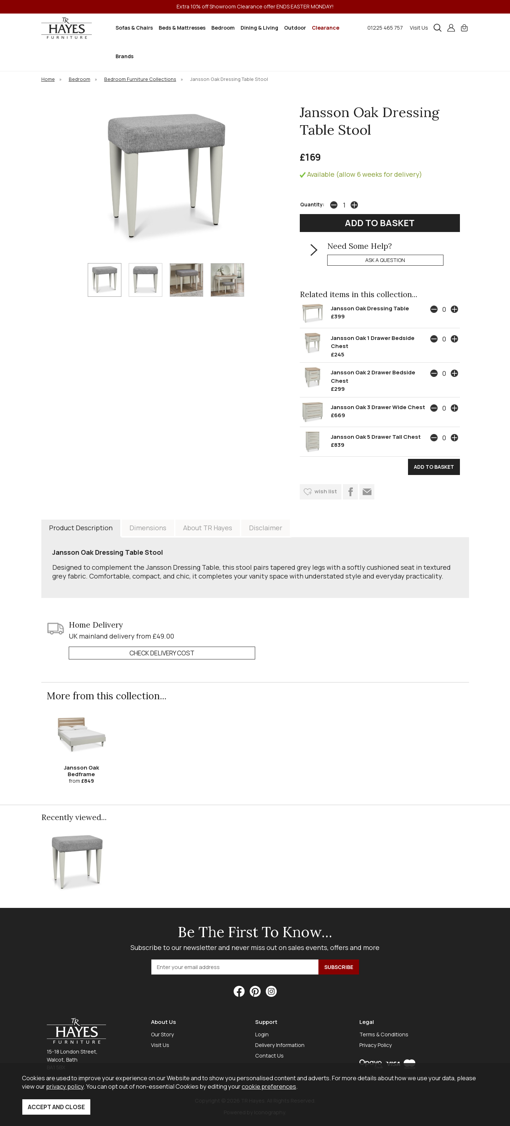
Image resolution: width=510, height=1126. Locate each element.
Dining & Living (259, 27)
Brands (124, 56)
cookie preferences (269, 1086)
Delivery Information (280, 1044)
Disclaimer (265, 527)
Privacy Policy (375, 1044)
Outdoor (295, 27)
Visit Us (419, 27)
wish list (325, 491)
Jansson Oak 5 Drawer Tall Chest (376, 437)
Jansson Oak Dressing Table (370, 308)
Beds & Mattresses (182, 27)
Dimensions (147, 527)
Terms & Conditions (383, 1034)
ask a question (385, 260)
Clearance (325, 27)
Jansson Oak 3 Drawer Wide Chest (378, 407)
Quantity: (312, 204)
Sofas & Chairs (134, 27)
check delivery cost (161, 653)
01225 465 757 (385, 27)
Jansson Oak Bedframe (81, 771)
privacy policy (65, 1086)
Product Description (81, 527)
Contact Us (269, 1055)
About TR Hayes (207, 527)
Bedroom (223, 27)
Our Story (162, 1034)
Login (262, 1034)
